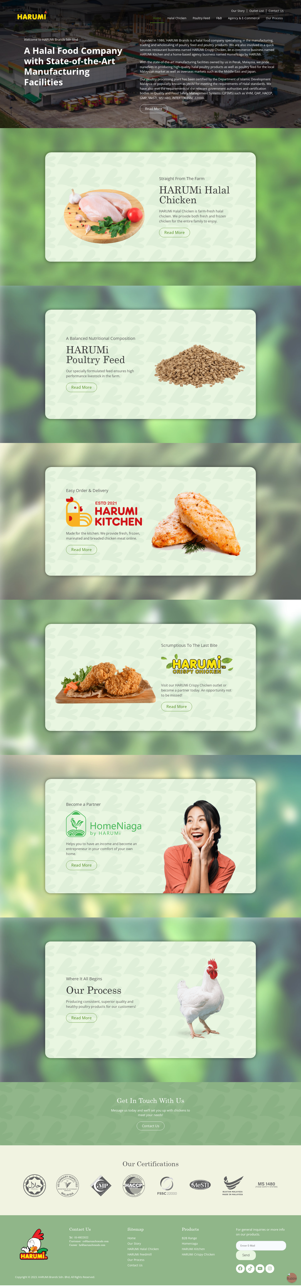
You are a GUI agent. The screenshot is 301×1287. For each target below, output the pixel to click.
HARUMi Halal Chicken (143, 1249)
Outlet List (256, 11)
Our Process (274, 18)
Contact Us (276, 11)
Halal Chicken (176, 18)
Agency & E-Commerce (244, 18)
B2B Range (189, 1238)
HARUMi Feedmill (140, 1254)
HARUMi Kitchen (193, 1249)
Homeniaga (190, 1243)
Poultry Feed (201, 18)
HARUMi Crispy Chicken (198, 1254)
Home (157, 18)
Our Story (238, 11)
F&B (219, 18)
